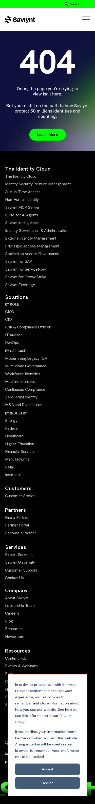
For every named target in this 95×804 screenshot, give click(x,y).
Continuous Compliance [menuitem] (25, 389)
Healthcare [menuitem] (14, 436)
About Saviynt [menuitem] (16, 598)
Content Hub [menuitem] (16, 658)
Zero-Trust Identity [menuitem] (21, 397)
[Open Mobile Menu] (86, 20)
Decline (47, 783)
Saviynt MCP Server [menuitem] (22, 207)
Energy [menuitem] (11, 420)
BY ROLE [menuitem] (12, 304)
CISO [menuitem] (9, 311)
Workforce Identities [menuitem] (22, 374)
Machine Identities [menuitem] (20, 381)
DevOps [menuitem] (12, 342)
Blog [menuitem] (9, 621)
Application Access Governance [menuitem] (32, 253)
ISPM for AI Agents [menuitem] (21, 215)
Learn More (47, 134)
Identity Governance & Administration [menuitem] (36, 230)
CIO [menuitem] (8, 319)
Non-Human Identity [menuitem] (22, 199)
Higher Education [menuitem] (19, 444)
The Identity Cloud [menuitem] (20, 176)
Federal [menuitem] (11, 428)
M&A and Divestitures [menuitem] (23, 404)
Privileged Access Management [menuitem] (32, 246)
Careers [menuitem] (12, 613)
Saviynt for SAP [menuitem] (18, 261)
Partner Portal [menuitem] (17, 525)
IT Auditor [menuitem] (13, 335)
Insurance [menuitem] (13, 474)
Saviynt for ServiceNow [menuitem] (25, 269)
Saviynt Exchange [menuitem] (20, 284)
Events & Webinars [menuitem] (21, 666)
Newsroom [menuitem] (14, 636)
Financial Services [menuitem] (20, 451)
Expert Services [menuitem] (19, 554)
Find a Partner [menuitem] (17, 517)
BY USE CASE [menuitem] (15, 351)
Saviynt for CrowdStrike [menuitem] (25, 277)
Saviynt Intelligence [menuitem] (21, 222)
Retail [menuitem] (10, 467)
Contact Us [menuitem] (14, 577)
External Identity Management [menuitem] (30, 238)
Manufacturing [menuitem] (17, 459)
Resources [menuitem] (14, 628)
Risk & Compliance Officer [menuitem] (28, 327)
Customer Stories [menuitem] (20, 495)
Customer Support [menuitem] (21, 570)
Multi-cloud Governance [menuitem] (25, 366)
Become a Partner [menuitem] (20, 533)
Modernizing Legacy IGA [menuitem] (26, 358)
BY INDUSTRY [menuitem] (16, 413)
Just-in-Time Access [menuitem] (23, 192)
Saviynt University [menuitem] (20, 562)
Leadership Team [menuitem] (20, 605)
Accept (47, 769)
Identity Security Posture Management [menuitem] (37, 184)
